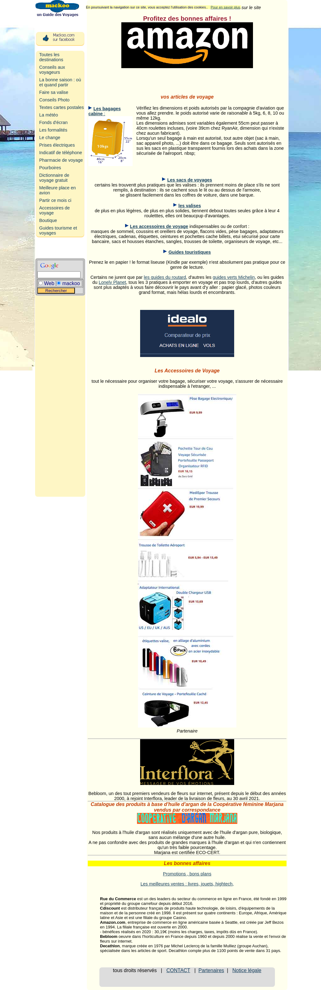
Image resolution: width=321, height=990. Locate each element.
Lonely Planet (112, 282)
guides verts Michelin (234, 277)
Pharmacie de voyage (61, 160)
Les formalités (53, 130)
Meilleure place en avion (57, 190)
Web (49, 283)
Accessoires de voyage (54, 210)
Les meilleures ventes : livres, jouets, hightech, (187, 883)
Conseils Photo (54, 99)
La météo (48, 114)
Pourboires (50, 167)
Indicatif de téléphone (60, 152)
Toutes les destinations (51, 57)
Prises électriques (57, 145)
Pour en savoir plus (225, 7)
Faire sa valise (53, 92)
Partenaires (211, 970)
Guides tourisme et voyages (58, 230)
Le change (49, 137)
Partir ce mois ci (55, 200)
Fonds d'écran (53, 122)
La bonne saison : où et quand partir (60, 82)
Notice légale (246, 970)
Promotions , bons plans (187, 873)
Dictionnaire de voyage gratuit (54, 178)
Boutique (48, 220)
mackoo (71, 283)
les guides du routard (165, 277)
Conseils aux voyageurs (52, 70)
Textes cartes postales (61, 107)
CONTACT (178, 970)
